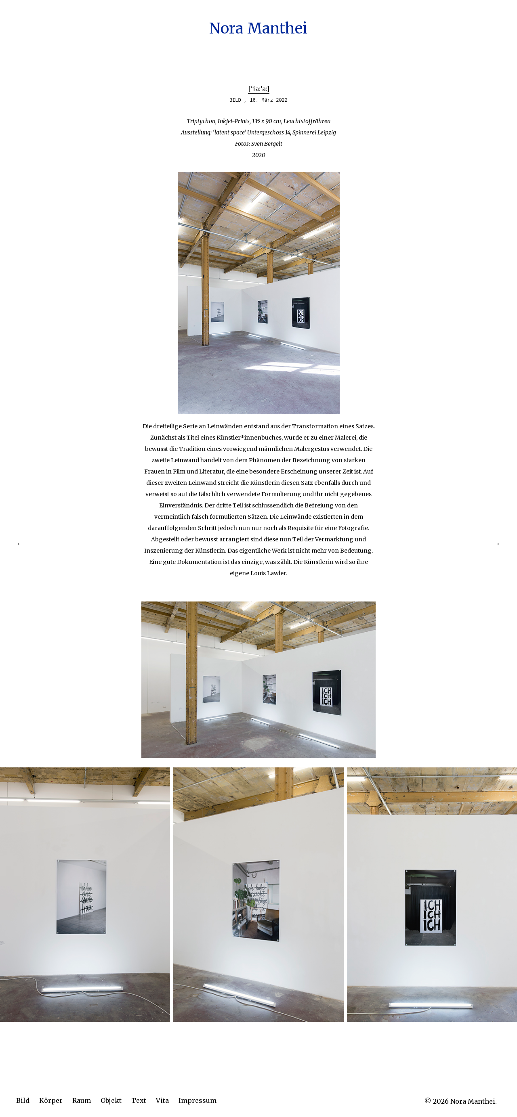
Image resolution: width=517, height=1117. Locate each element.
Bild (22, 1100)
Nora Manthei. (473, 1101)
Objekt (111, 1100)
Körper (51, 1100)
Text (138, 1100)
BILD (235, 100)
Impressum (197, 1100)
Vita (162, 1100)
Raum (81, 1100)
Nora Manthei (258, 28)
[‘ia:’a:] (258, 89)
